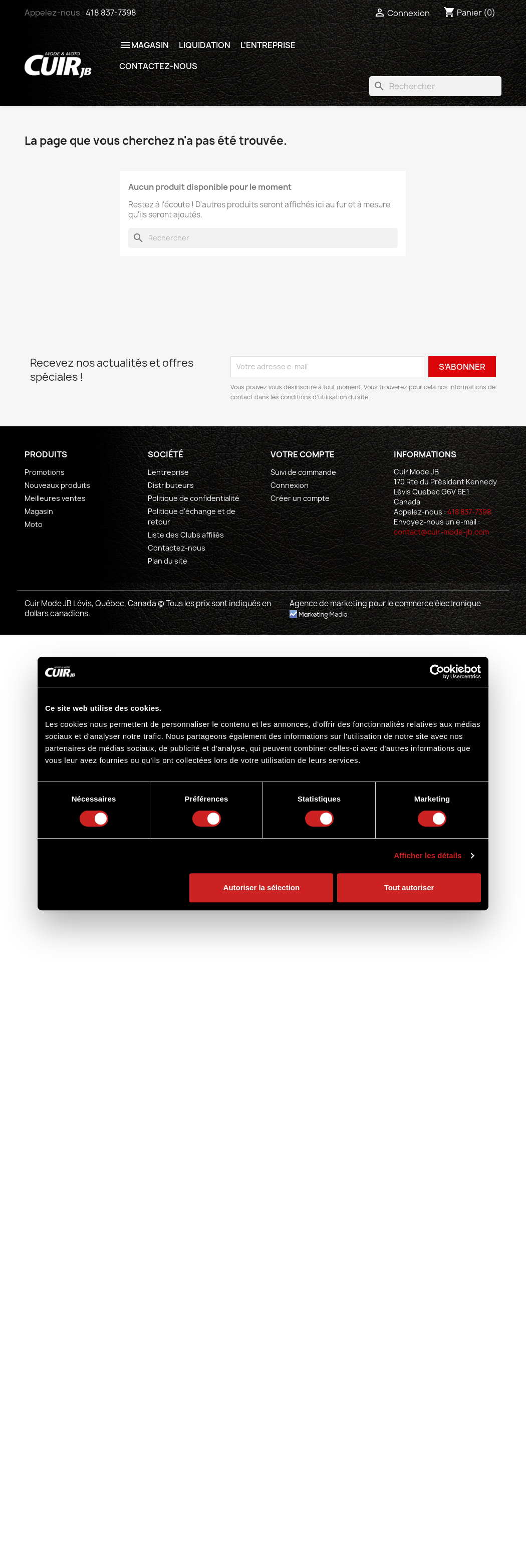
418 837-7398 (111, 12)
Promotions (45, 472)
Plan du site (167, 561)
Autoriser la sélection (261, 887)
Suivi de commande (303, 472)
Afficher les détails (427, 855)
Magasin (144, 45)
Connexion (290, 485)
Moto (34, 524)
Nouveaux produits (57, 485)
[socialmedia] (402, 550)
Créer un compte (300, 498)
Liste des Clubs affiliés (186, 535)
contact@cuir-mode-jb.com (441, 532)
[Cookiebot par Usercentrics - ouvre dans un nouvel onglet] (437, 671)
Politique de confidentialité (193, 498)
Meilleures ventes (55, 498)
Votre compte (303, 454)
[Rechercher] (435, 86)
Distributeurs (171, 485)
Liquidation (204, 45)
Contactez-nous (158, 66)
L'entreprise (268, 45)
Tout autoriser (409, 887)
